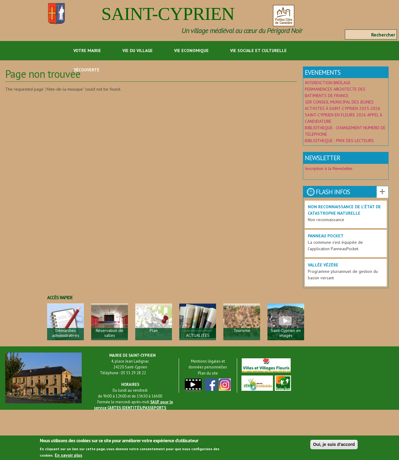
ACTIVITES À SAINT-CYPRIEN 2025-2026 (342, 108)
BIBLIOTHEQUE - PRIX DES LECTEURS (339, 140)
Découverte (86, 70)
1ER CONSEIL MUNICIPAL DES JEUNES (339, 102)
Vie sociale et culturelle (258, 50)
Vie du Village (137, 50)
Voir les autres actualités (382, 192)
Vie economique (191, 50)
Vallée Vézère (323, 265)
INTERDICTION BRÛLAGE (328, 82)
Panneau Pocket (326, 236)
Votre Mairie (87, 50)
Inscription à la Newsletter (329, 168)
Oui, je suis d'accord (334, 446)
